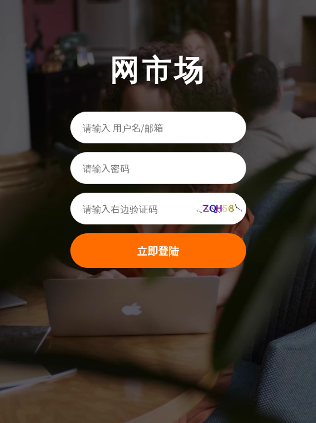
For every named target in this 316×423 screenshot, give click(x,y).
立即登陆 (158, 250)
